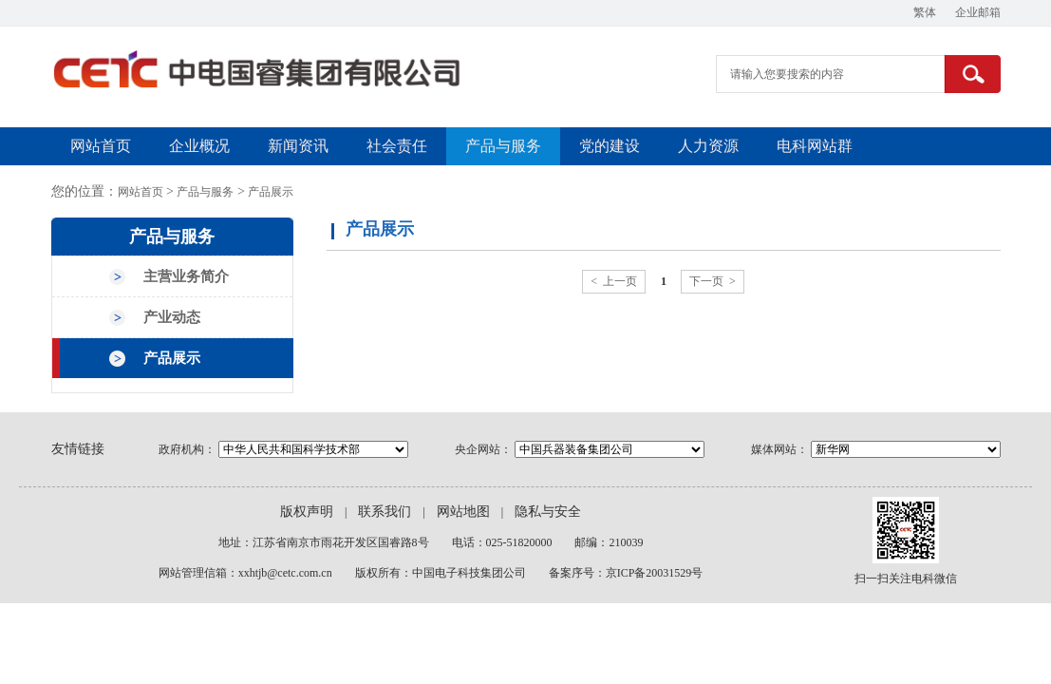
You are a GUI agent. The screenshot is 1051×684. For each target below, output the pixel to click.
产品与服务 (503, 146)
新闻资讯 (298, 146)
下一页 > (712, 281)
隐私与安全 (548, 511)
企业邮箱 (978, 12)
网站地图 (463, 511)
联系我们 (384, 511)
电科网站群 (815, 146)
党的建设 (609, 146)
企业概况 (199, 146)
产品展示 (270, 192)
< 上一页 (614, 281)
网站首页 (100, 146)
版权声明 (306, 511)
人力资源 (708, 146)
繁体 (924, 12)
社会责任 (396, 146)
